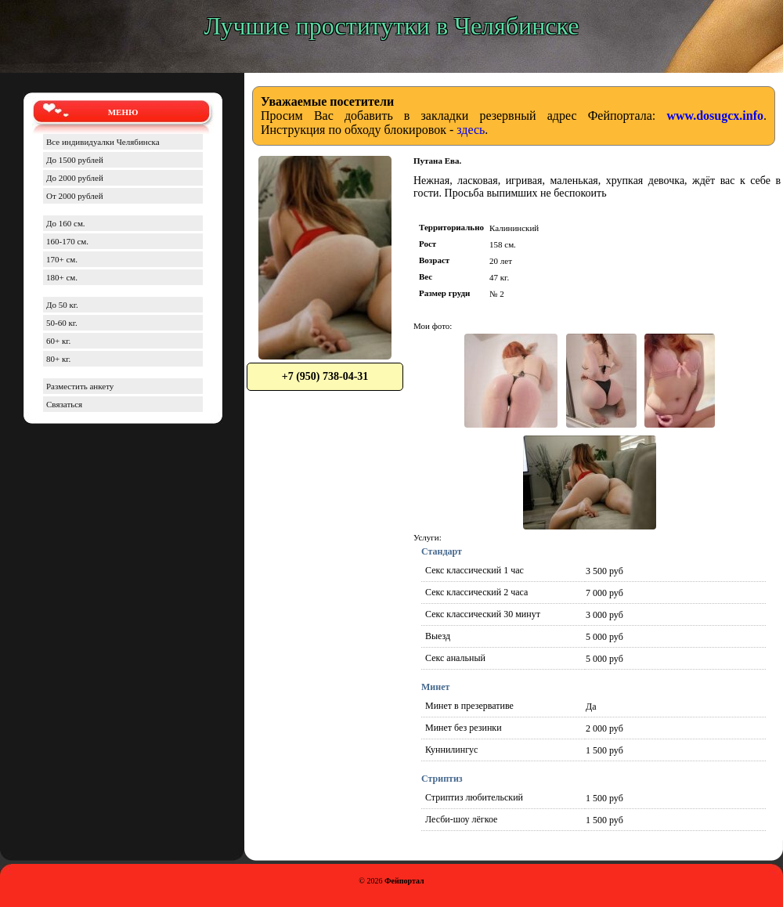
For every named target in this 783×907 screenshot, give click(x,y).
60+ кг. (58, 340)
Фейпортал (404, 880)
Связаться (64, 404)
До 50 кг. (62, 304)
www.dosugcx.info (714, 115)
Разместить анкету (80, 386)
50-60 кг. (62, 322)
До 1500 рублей (74, 159)
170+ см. (62, 259)
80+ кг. (58, 358)
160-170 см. (67, 241)
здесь (470, 129)
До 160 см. (65, 223)
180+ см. (62, 277)
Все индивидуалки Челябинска (103, 141)
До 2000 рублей (74, 177)
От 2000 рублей (74, 196)
